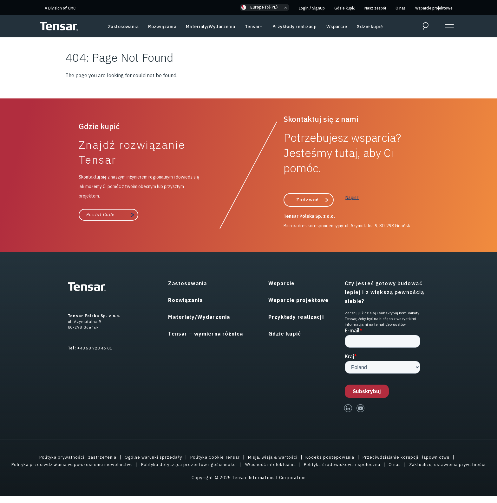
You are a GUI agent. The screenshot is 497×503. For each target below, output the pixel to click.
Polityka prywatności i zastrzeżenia (71, 457)
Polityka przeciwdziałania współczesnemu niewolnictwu (105, 464)
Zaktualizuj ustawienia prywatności (248, 471)
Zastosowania (123, 26)
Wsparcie (336, 26)
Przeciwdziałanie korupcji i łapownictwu (413, 457)
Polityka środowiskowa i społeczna (386, 464)
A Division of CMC (60, 8)
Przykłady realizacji (294, 26)
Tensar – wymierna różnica (205, 333)
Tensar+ (254, 26)
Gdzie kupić (344, 8)
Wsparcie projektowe (434, 8)
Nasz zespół (375, 8)
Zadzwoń (307, 199)
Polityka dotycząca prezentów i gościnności (227, 464)
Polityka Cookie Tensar (215, 457)
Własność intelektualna (311, 464)
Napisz (352, 197)
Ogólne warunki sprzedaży (150, 457)
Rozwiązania (162, 26)
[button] (264, 7)
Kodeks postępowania (334, 457)
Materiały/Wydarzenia (210, 26)
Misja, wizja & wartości (275, 457)
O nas (401, 8)
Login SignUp (312, 8)
